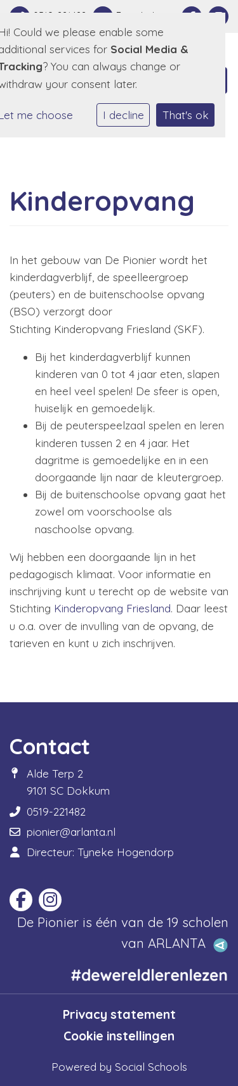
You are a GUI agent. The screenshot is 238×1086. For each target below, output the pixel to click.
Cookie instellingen (119, 1036)
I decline (123, 115)
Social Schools (151, 1066)
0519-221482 (56, 811)
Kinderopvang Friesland (112, 608)
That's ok (185, 115)
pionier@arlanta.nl (71, 831)
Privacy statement (119, 1014)
